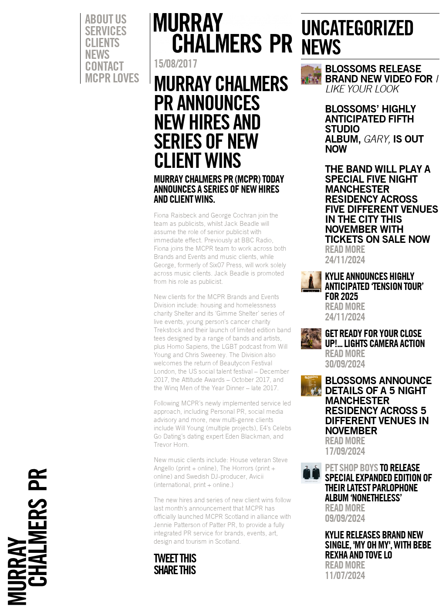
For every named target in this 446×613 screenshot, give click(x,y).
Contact (104, 66)
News (97, 54)
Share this (174, 569)
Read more (345, 248)
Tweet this (175, 558)
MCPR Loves (112, 77)
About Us (105, 19)
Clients (102, 42)
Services (105, 30)
